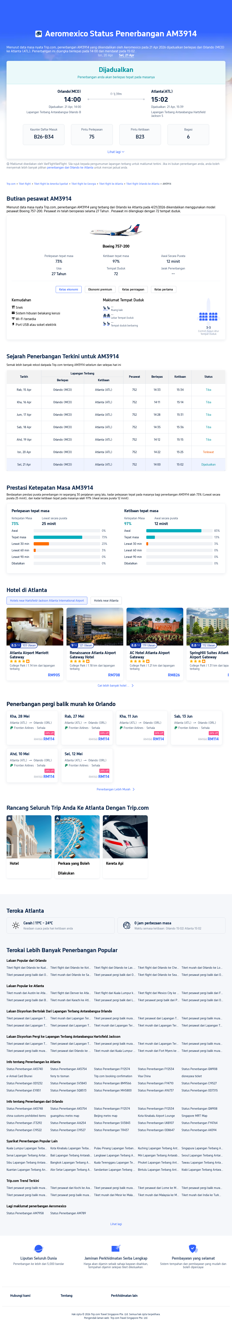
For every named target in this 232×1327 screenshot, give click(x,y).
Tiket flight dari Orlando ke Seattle (159, 974)
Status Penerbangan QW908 (199, 1069)
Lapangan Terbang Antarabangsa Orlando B (54, 112)
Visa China (144, 1076)
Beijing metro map (105, 1115)
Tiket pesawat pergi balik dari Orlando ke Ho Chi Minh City (28, 974)
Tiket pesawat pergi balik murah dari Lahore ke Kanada (203, 1188)
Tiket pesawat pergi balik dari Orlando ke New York (203, 974)
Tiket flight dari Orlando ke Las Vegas (116, 967)
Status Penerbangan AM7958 (25, 1213)
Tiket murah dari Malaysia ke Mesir (159, 1195)
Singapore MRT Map (194, 1115)
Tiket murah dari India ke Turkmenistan (203, 1195)
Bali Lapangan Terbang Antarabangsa (72, 1155)
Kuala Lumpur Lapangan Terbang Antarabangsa (28, 1148)
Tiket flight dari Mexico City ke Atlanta (159, 993)
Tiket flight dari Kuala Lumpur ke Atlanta (116, 993)
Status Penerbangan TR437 (111, 1130)
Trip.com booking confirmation (113, 1076)
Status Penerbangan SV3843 (68, 1083)
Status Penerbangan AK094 (199, 1130)
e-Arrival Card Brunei (19, 1076)
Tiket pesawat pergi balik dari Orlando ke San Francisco (116, 974)
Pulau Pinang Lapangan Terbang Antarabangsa (116, 1148)
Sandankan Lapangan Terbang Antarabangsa (116, 1169)
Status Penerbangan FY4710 (155, 1083)
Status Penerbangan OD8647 (156, 1130)
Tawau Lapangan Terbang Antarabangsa (203, 1162)
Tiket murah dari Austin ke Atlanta (28, 993)
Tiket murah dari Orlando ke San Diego (72, 974)
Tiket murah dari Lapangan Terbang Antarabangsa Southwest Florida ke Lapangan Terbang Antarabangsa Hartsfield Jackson (159, 1043)
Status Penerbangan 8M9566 (112, 1083)
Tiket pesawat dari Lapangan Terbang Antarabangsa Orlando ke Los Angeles (203, 1025)
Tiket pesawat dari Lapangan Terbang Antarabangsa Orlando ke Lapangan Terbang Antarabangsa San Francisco (159, 1018)
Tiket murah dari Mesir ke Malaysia (115, 1195)
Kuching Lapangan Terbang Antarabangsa (159, 1148)
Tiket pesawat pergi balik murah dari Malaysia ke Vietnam (72, 1195)
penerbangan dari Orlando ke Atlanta (70, 167)
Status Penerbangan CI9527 (199, 1083)
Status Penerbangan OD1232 (24, 1083)
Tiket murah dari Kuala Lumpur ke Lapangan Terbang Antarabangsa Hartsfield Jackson (116, 1050)
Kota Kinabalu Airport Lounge (156, 1115)
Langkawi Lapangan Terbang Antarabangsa (116, 1155)
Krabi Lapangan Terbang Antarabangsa (203, 1169)
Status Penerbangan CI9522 (24, 1130)
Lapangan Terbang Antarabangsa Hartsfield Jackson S (178, 114)
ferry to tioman (59, 1076)
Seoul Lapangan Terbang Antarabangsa (203, 1155)
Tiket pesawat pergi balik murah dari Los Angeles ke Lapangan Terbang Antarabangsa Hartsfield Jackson (203, 1050)
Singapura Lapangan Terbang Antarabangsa (203, 1148)
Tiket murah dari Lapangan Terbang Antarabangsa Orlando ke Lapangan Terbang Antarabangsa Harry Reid (72, 1018)
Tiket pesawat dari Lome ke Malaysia (159, 1188)
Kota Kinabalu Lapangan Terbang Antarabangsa (72, 1148)
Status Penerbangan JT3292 (24, 1123)
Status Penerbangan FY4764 (200, 1123)
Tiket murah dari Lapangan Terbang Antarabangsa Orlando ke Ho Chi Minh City (159, 1025)
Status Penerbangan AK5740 (25, 1069)
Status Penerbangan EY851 (24, 1090)
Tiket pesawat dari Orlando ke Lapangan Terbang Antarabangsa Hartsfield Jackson (72, 1050)
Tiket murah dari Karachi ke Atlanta (72, 1000)
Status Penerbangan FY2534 (156, 1069)
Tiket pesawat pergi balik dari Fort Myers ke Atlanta (203, 993)
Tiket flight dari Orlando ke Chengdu (159, 967)
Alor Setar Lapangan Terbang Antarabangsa (72, 1169)
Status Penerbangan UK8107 (156, 1123)
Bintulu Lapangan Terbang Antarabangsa (159, 1169)
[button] (197, 6)
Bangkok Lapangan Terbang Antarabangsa (72, 1162)
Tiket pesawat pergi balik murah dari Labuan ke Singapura (116, 1188)
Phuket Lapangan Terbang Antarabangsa (159, 1162)
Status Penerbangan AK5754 (68, 1069)
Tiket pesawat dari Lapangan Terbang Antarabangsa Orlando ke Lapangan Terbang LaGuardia (28, 1018)
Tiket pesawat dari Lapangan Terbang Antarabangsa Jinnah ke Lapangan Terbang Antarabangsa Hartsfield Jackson (72, 1043)
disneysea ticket (192, 1076)
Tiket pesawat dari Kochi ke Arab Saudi (72, 1188)
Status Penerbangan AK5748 (25, 1108)
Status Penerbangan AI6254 (68, 1123)
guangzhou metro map (64, 1115)
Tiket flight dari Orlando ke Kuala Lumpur (28, 967)
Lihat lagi (116, 152)
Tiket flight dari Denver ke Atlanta (71, 993)
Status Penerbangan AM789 (68, 1213)
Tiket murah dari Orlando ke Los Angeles (203, 967)
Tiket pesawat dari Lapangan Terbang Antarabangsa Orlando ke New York (72, 1025)
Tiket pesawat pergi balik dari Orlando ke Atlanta (203, 1000)
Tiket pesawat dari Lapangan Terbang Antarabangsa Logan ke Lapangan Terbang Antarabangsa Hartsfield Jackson (28, 1043)
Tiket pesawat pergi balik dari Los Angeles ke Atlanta (116, 1000)
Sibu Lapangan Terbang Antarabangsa (28, 1162)
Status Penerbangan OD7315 (200, 1090)
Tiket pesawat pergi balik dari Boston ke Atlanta (28, 1000)
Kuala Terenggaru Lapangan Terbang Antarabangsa (116, 1162)
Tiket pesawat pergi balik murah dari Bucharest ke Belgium (28, 1188)
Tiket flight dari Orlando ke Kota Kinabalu (72, 967)
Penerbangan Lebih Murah (116, 789)
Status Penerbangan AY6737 (156, 1090)
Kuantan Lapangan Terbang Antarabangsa (28, 1169)
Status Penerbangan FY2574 (112, 1069)
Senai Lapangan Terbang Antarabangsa (28, 1155)
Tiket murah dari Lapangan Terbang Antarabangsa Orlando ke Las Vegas (116, 1025)
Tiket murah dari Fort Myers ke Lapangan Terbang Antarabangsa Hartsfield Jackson (159, 1050)
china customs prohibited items (26, 1115)
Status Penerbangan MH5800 (113, 1090)
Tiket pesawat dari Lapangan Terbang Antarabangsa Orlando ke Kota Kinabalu (28, 1025)
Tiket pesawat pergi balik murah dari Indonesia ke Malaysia (28, 1195)
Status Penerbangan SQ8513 (68, 1090)
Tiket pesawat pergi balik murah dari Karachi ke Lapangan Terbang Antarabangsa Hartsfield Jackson (28, 1050)
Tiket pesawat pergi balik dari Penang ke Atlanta (159, 1000)
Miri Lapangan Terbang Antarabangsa (159, 1155)
